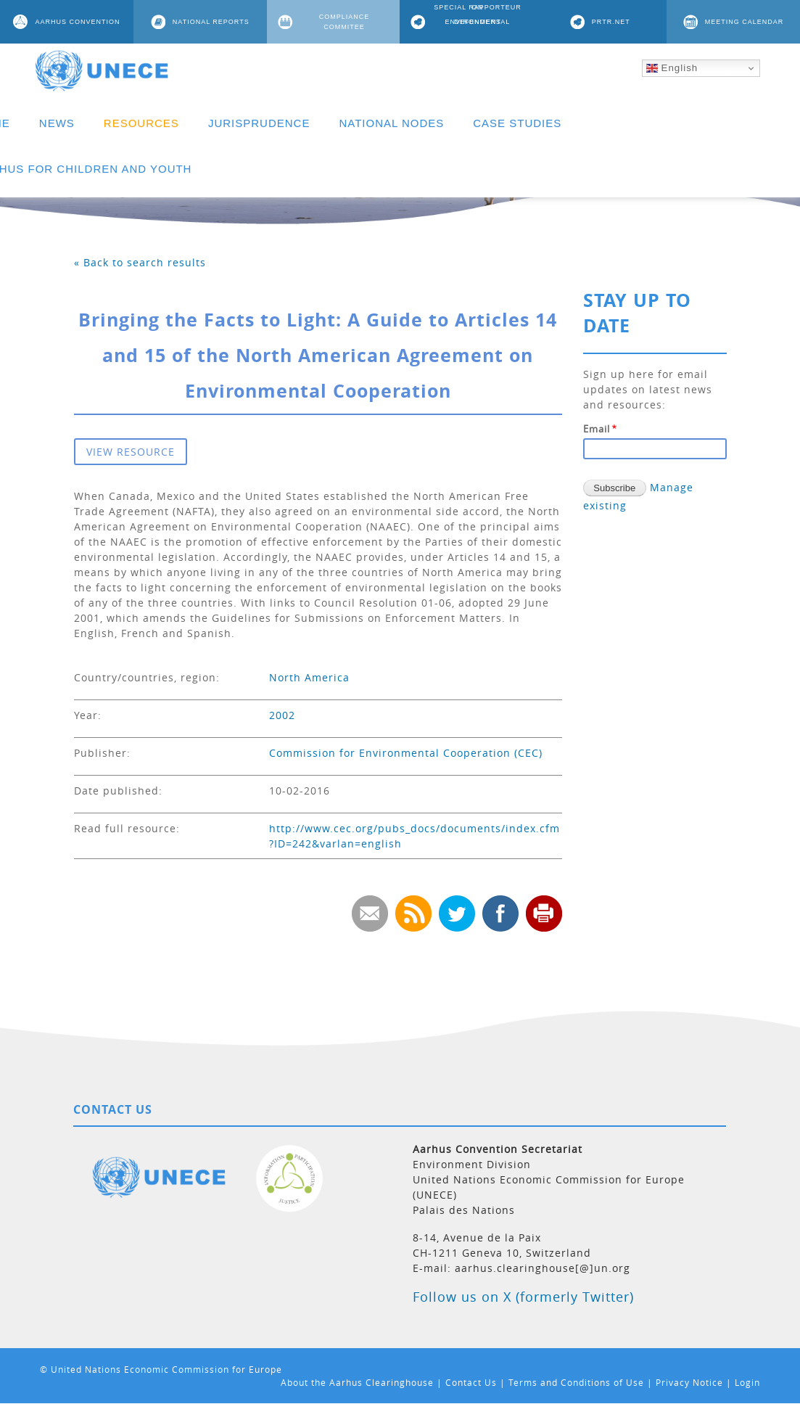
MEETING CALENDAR (744, 21)
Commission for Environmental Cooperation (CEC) (406, 753)
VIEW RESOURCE (130, 452)
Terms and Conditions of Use (576, 1382)
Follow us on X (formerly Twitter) (523, 1296)
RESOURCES (141, 123)
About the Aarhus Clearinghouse (357, 1382)
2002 (282, 715)
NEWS (57, 123)
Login (747, 1382)
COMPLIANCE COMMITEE (344, 21)
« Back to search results (140, 262)
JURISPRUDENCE (259, 123)
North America (309, 677)
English (672, 68)
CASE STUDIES (517, 123)
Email (596, 428)
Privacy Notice (689, 1382)
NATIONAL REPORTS (211, 21)
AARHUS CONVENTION (77, 21)
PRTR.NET (611, 21)
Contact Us (471, 1382)
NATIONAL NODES (391, 123)
